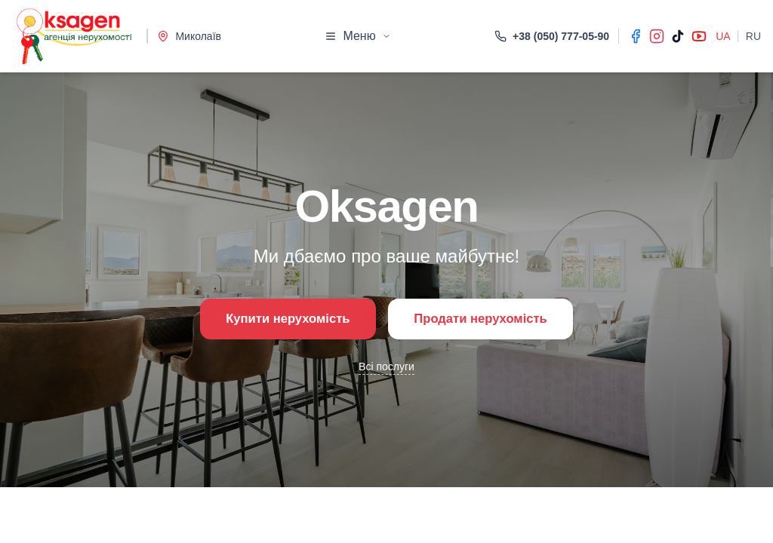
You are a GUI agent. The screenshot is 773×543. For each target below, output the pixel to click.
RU (753, 36)
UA (723, 36)
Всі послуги (386, 369)
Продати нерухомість (489, 319)
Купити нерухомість (278, 319)
